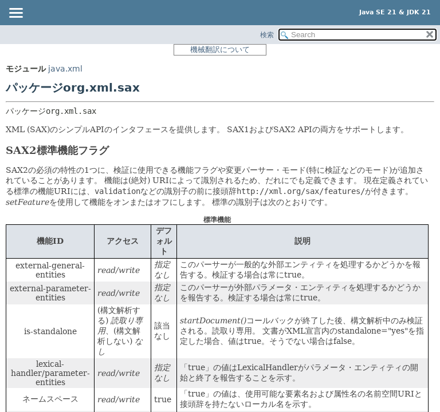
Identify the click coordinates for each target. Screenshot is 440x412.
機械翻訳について (220, 49)
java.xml (65, 68)
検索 (267, 35)
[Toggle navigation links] (15, 14)
